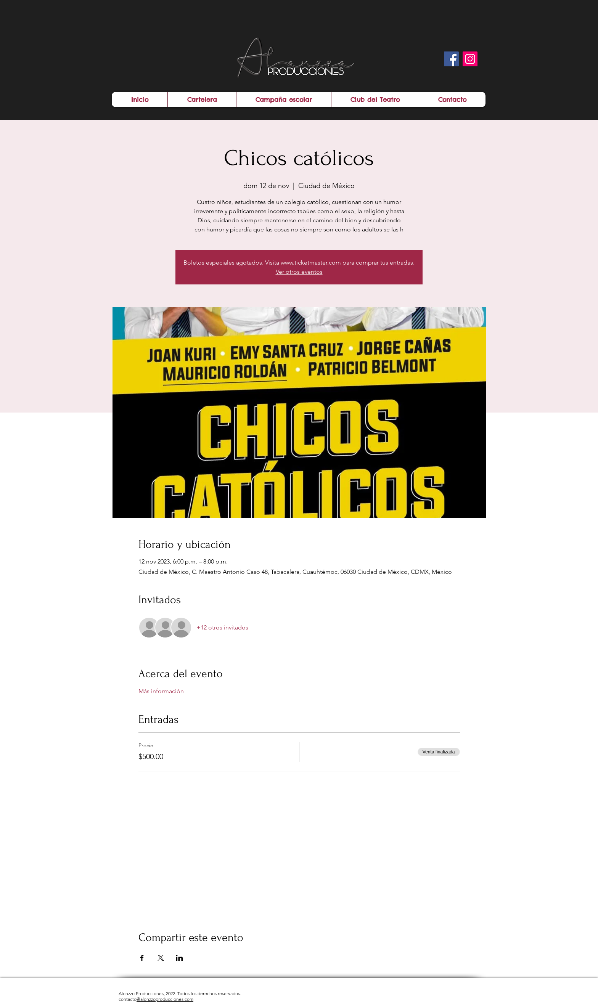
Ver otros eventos (299, 271)
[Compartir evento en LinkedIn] (179, 958)
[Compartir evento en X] (160, 958)
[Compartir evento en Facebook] (142, 958)
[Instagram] (470, 58)
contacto (156, 999)
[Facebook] (451, 58)
